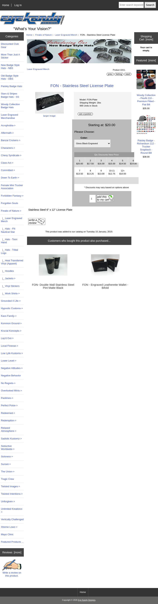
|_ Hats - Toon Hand (9, 241)
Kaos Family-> (9, 315)
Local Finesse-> (9, 345)
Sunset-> (6, 464)
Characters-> (8, 147)
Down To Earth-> (10, 177)
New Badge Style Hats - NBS (10, 67)
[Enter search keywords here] (131, 5)
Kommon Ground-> (11, 323)
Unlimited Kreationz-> (12, 510)
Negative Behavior (11, 375)
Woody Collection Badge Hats (10, 106)
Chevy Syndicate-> (11, 155)
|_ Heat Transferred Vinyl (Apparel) (12, 262)
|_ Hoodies (7, 271)
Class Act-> (7, 162)
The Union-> (7, 471)
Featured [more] (146, 60)
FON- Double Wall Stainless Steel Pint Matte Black (53, 286)
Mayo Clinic (7, 534)
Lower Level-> (8, 360)
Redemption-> (8, 420)
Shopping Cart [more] (146, 38)
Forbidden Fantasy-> (12, 195)
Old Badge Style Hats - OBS (9, 77)
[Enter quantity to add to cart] (92, 198)
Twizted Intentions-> (12, 493)
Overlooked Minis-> (11, 390)
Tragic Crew (7, 479)
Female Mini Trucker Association (12, 187)
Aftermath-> (7, 132)
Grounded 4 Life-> (11, 300)
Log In (18, 5)
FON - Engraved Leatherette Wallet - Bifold (105, 286)
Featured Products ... (12, 541)
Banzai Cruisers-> (10, 140)
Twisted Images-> (10, 486)
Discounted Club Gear (10, 45)
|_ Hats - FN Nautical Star (8, 230)
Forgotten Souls (9, 203)
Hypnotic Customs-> (12, 308)
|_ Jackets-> (8, 278)
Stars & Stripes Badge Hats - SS (10, 95)
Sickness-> (7, 456)
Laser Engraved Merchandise (9, 116)
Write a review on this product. (11, 568)
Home (5, 5)
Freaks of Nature (43, 35)
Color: (84, 137)
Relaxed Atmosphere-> (8, 429)
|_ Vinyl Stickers (10, 286)
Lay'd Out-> (7, 338)
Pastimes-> (7, 398)
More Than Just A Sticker (10, 56)
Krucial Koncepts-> (11, 330)
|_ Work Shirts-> (10, 293)
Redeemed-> (8, 413)
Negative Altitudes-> (12, 368)
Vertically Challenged (12, 519)
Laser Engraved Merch (66, 35)
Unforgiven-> (8, 501)
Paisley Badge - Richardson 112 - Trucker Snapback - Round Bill (146, 134)
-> (11, 210)
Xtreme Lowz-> (9, 527)
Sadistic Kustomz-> (11, 438)
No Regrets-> (8, 383)
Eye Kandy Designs (86, 600)
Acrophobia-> (8, 125)
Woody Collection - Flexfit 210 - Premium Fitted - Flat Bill (146, 88)
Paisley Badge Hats (11, 86)
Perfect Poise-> (9, 405)
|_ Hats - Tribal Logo (9, 251)
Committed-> (8, 170)
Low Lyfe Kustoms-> (12, 353)
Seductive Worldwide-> (7, 447)
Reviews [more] (11, 552)
